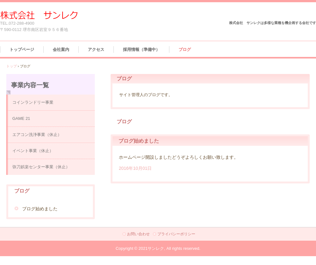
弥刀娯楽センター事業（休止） (41, 166)
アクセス (96, 49)
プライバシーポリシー (176, 234)
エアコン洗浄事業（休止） (37, 134)
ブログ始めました (138, 141)
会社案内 (61, 49)
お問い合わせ (138, 234)
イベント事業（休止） (32, 150)
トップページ (21, 49)
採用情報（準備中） (141, 49)
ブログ (185, 49)
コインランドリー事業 (32, 102)
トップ (11, 66)
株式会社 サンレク (39, 15)
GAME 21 (21, 118)
